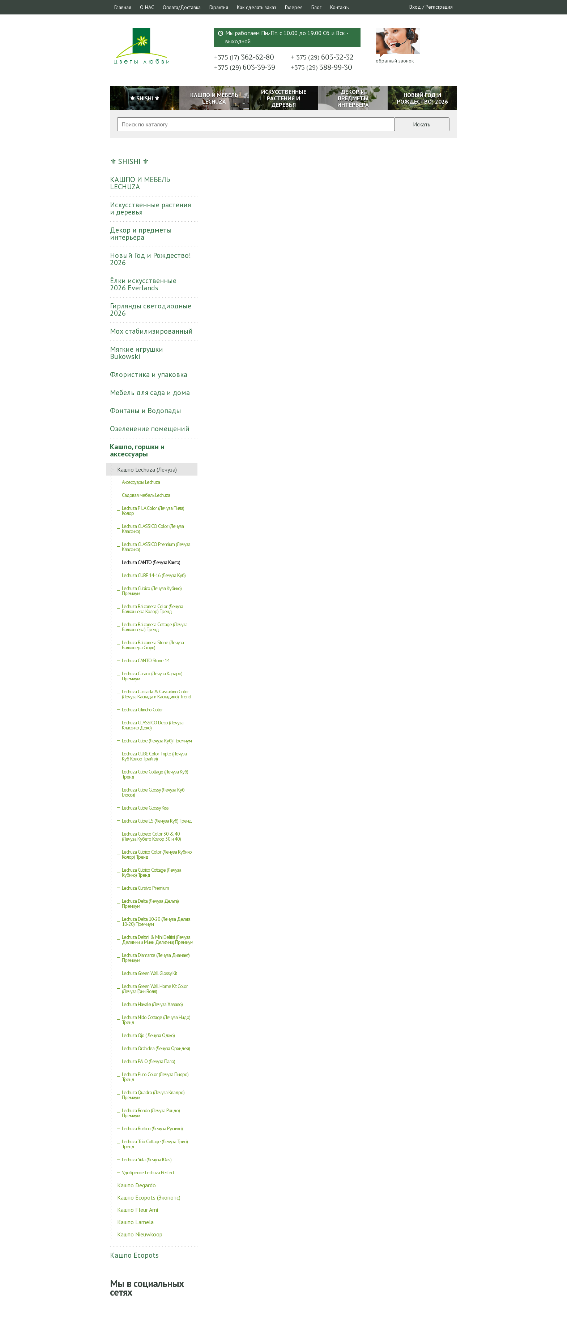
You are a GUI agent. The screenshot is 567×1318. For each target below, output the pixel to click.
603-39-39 (244, 67)
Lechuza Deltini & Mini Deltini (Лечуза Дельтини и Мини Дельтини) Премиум (157, 939)
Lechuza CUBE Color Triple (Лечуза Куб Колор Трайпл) (154, 756)
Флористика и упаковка (148, 374)
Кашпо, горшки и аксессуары (137, 450)
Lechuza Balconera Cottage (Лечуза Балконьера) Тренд (154, 627)
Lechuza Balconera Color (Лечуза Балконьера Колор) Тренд (152, 609)
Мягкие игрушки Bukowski (136, 352)
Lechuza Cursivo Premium (145, 888)
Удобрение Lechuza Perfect (148, 1172)
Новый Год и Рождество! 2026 (150, 259)
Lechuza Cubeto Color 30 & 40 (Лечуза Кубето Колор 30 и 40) (151, 836)
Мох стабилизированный (151, 331)
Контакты (340, 7)
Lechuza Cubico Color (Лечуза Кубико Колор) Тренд (157, 854)
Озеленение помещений (149, 428)
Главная (122, 7)
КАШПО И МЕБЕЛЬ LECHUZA (140, 183)
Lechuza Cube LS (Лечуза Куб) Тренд (157, 821)
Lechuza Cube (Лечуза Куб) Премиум (157, 740)
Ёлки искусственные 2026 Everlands (143, 284)
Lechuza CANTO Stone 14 (146, 660)
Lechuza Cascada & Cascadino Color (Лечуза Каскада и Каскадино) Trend (156, 694)
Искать (421, 124)
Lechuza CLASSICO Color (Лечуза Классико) (153, 528)
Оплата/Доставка (182, 7)
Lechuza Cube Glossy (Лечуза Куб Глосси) (153, 792)
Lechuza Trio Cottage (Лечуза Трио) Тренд (155, 1144)
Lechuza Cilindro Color (142, 709)
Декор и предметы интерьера (141, 233)
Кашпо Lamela (135, 1222)
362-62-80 (244, 57)
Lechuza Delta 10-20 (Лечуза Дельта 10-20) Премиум (156, 921)
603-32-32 (322, 57)
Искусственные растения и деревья (150, 208)
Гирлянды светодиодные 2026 (150, 309)
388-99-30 (321, 67)
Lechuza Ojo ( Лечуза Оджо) (148, 1035)
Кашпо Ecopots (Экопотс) (148, 1197)
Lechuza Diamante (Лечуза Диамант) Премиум (155, 957)
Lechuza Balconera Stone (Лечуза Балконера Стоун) (153, 645)
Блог (316, 7)
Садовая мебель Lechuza (146, 495)
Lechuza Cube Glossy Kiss (145, 808)
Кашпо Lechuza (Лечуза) (147, 469)
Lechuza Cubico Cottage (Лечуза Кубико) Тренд (151, 872)
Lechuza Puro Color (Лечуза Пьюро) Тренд (155, 1077)
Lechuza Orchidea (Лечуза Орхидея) (156, 1048)
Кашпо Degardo (136, 1185)
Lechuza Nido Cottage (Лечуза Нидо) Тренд (156, 1020)
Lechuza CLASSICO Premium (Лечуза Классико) (156, 546)
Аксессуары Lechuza (141, 482)
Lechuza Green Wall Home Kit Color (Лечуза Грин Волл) (155, 988)
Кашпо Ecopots (134, 1255)
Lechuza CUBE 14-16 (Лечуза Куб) (154, 575)
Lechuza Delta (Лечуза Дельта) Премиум (150, 903)
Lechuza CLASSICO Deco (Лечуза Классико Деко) (152, 725)
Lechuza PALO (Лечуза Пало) (148, 1061)
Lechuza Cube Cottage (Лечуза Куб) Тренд (155, 774)
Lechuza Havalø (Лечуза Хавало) (152, 1004)
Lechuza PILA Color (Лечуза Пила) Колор (153, 510)
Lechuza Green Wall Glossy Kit (149, 973)
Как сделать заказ (256, 7)
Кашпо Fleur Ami (137, 1209)
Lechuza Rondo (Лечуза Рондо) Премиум (151, 1113)
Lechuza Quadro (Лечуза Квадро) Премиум (153, 1095)
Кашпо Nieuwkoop (139, 1234)
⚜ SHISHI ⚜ (129, 161)
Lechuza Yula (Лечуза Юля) (146, 1159)
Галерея (294, 7)
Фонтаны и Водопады (145, 410)
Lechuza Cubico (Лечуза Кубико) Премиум (152, 591)
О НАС (147, 7)
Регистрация (439, 7)
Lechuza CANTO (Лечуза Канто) (151, 562)
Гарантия (218, 7)
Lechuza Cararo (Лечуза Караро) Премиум (152, 676)
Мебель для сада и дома (150, 392)
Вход (415, 7)
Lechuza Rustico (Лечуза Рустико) (152, 1128)
